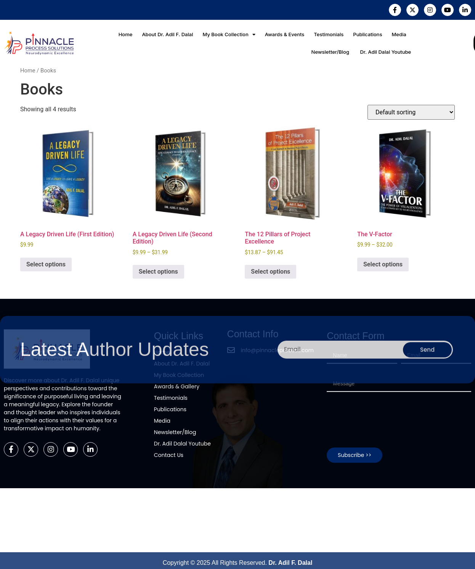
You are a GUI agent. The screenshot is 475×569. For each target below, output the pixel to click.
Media (398, 34)
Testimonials (328, 34)
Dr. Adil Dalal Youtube (384, 52)
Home (126, 34)
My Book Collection (229, 34)
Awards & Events (284, 34)
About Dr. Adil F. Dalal (168, 34)
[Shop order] (411, 112)
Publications (367, 34)
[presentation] (385, 335)
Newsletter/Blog (330, 52)
